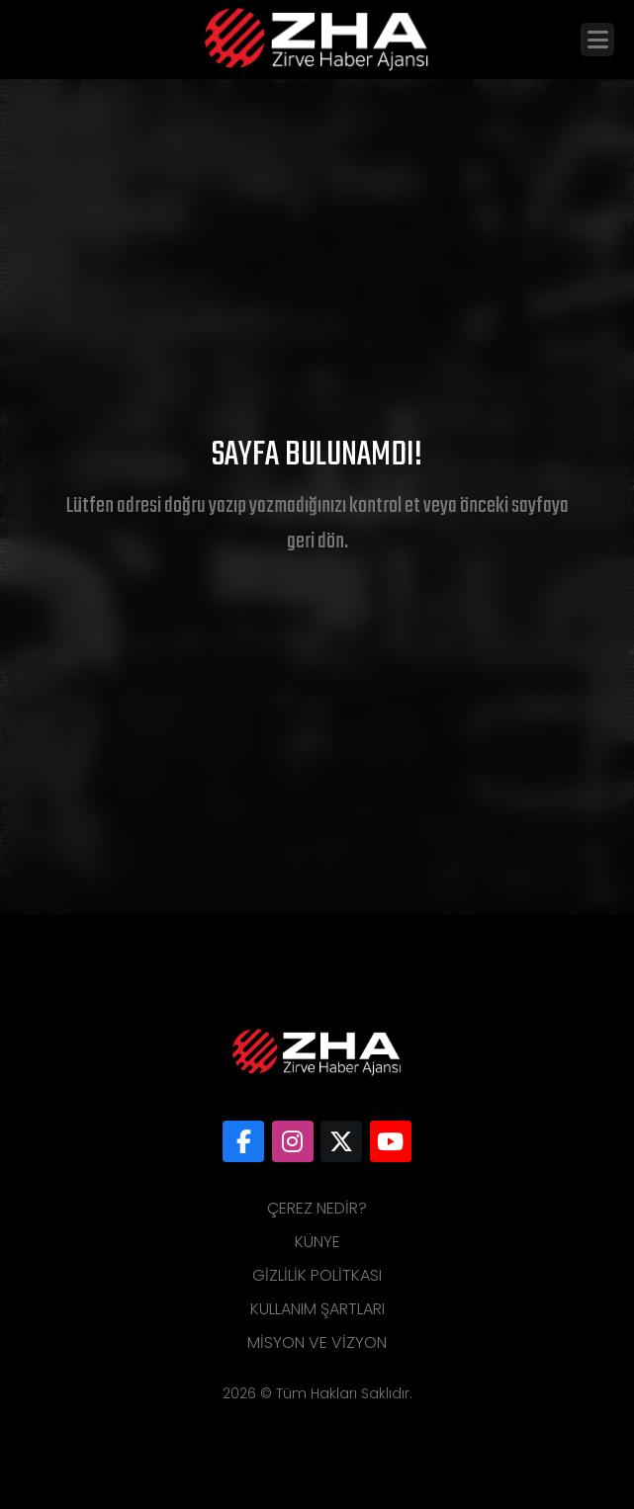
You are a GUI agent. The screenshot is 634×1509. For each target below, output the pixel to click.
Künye (317, 1241)
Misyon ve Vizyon (317, 1342)
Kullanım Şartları (317, 1309)
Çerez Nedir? (317, 1208)
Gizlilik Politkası (317, 1275)
